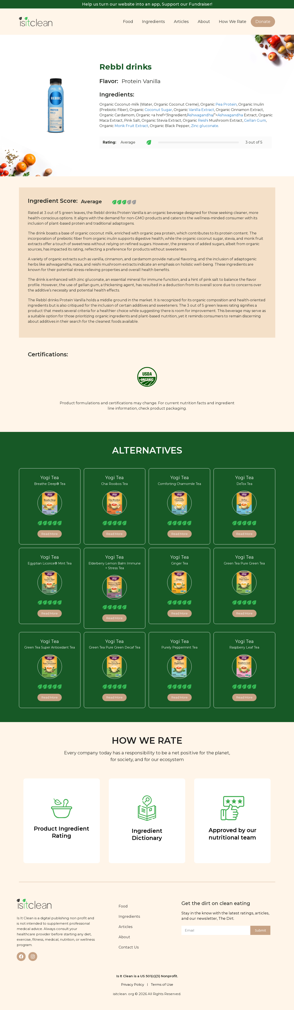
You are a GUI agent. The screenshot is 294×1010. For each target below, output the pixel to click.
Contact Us (129, 947)
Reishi (203, 120)
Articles (181, 21)
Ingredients (153, 21)
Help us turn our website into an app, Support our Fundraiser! (147, 4)
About (204, 21)
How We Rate (232, 21)
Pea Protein (226, 104)
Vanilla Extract (201, 110)
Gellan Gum (255, 120)
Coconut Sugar (158, 110)
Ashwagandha (200, 115)
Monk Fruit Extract (131, 126)
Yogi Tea (49, 477)
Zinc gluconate (204, 126)
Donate (262, 21)
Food (128, 21)
